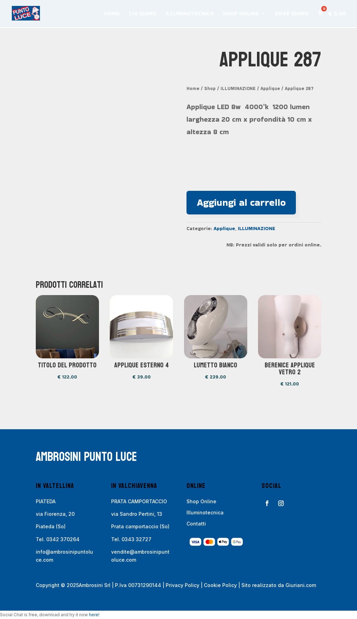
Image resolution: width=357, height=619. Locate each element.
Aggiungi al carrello (241, 202)
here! (94, 614)
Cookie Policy (220, 585)
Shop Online (201, 501)
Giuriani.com (300, 585)
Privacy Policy (182, 585)
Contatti (196, 524)
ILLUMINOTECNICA (190, 14)
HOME (112, 14)
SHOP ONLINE (241, 14)
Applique (270, 88)
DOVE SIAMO (292, 14)
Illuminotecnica (205, 512)
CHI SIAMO (143, 14)
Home (192, 88)
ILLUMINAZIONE (238, 88)
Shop (210, 88)
